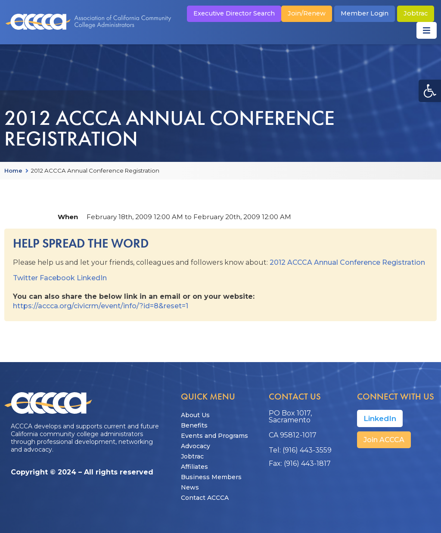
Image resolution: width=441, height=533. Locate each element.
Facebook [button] (57, 278)
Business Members (211, 477)
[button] (430, 91)
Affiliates (194, 467)
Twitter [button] (25, 278)
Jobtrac (192, 456)
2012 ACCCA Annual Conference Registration (347, 262)
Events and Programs (214, 436)
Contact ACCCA (205, 498)
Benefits (194, 425)
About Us (195, 415)
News (190, 487)
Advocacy (195, 446)
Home (13, 171)
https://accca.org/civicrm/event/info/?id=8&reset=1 (100, 306)
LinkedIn (92, 278)
